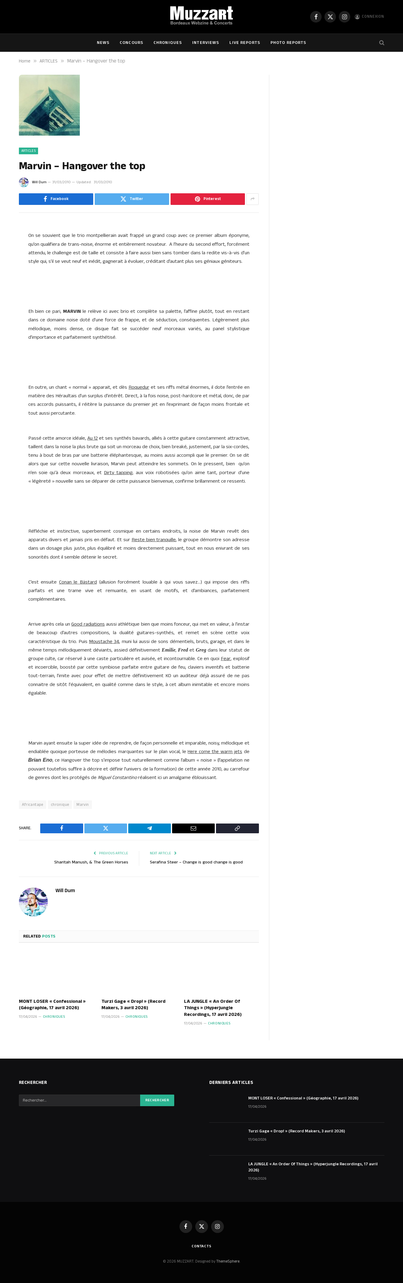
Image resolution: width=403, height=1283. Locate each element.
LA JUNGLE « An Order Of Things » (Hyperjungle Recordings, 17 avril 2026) (213, 1008)
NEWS (103, 43)
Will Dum (39, 182)
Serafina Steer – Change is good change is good (197, 862)
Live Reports (244, 43)
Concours (131, 43)
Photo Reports (288, 43)
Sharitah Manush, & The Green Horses (90, 862)
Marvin (82, 804)
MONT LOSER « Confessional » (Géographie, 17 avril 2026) (52, 1005)
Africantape (32, 804)
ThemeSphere (227, 1261)
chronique (60, 804)
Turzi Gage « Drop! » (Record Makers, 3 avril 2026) (133, 1005)
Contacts (201, 1246)
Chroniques (168, 43)
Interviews (205, 43)
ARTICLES (28, 150)
